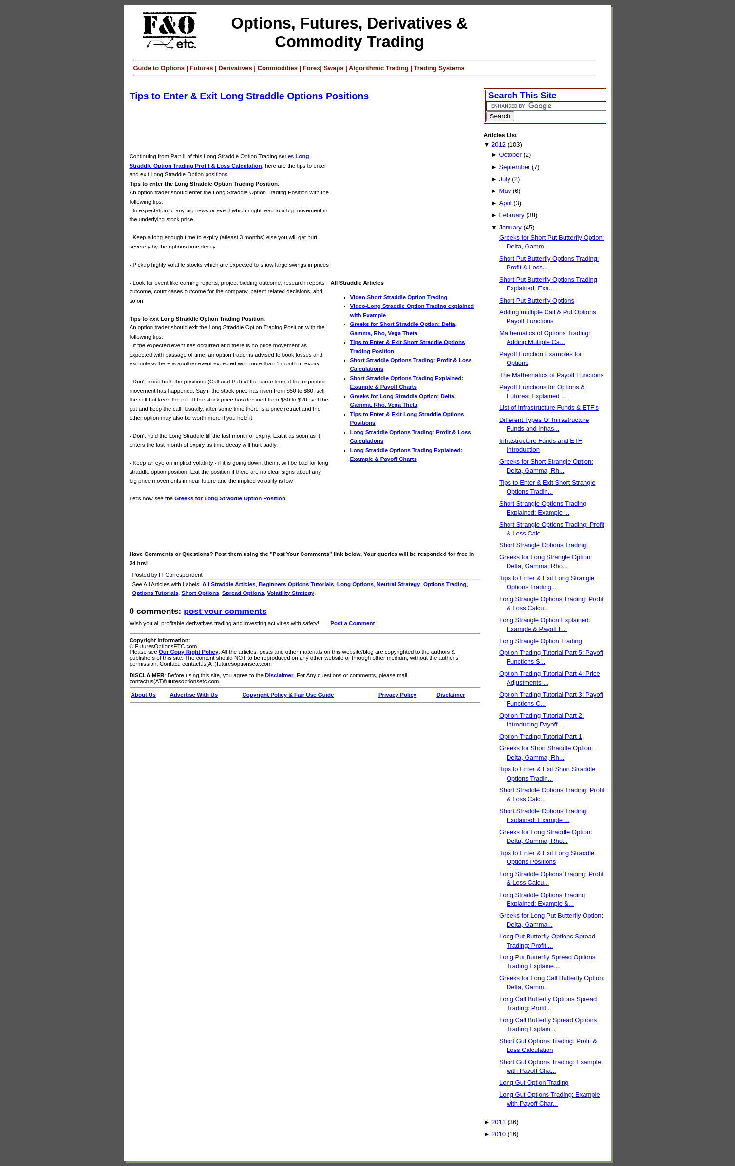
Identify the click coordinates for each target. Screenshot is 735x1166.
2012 (498, 144)
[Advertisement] (307, 128)
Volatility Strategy (290, 593)
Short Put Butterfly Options (536, 300)
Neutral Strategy (398, 584)
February (512, 215)
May (505, 190)
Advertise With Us (194, 695)
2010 (498, 1134)
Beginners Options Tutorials (296, 584)
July (504, 179)
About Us (143, 695)
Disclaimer (279, 675)
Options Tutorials (155, 593)
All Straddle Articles (228, 584)
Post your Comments (225, 611)
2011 (498, 1122)
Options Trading (445, 584)
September (514, 167)
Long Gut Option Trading (533, 1082)
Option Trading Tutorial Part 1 (540, 736)
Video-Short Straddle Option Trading (399, 297)
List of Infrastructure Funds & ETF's (549, 407)
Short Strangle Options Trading (542, 545)
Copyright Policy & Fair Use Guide (288, 695)
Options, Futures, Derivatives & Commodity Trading (349, 32)
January (510, 227)
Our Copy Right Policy (189, 652)
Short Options (200, 593)
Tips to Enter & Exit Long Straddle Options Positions (249, 96)
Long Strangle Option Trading (540, 641)
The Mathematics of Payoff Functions (551, 375)
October (510, 154)
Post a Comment (352, 623)
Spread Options (243, 593)
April (505, 203)
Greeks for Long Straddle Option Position (229, 498)
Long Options (355, 584)
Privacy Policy (397, 695)
